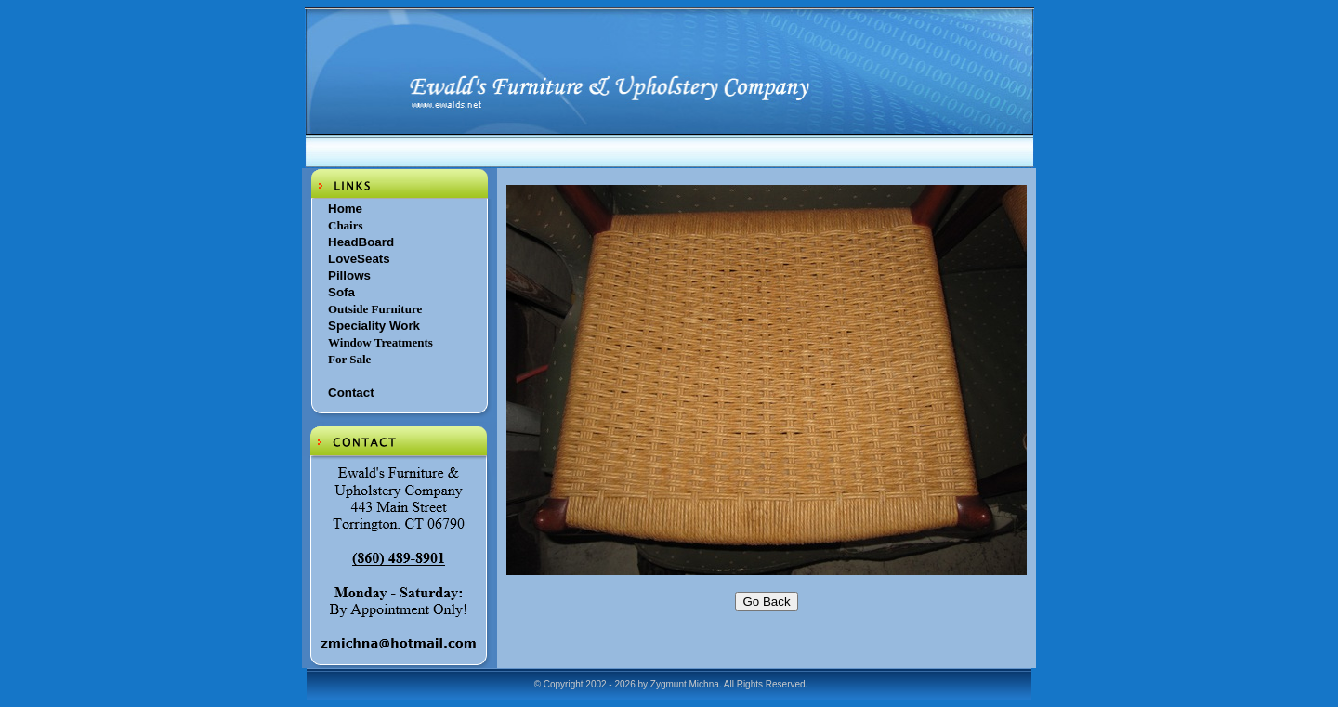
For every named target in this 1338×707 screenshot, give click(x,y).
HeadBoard (361, 242)
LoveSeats (359, 259)
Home (345, 209)
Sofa (341, 292)
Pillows (349, 275)
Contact (351, 392)
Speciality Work (374, 326)
